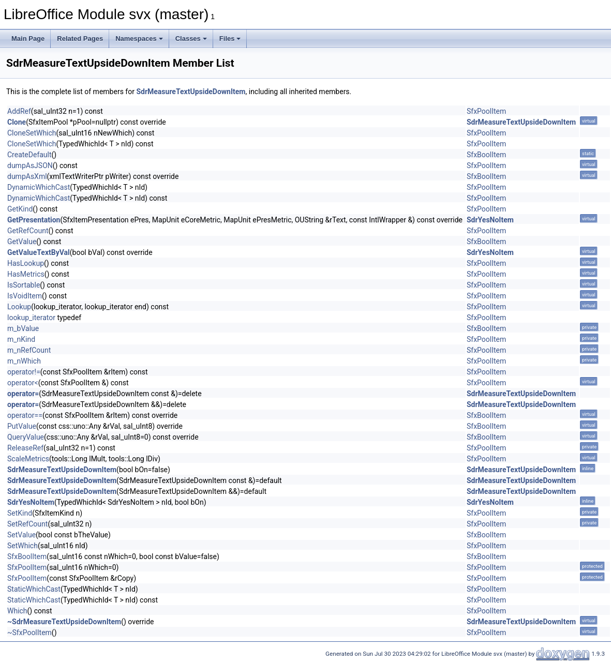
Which (17, 611)
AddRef (19, 111)
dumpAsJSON (30, 165)
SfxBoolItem (486, 155)
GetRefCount (28, 231)
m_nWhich (24, 361)
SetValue (21, 535)
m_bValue (23, 328)
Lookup (19, 307)
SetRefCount (27, 524)
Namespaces (139, 38)
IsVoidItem (24, 296)
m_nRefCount (29, 350)
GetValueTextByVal (38, 252)
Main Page (27, 38)
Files (230, 38)
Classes (191, 38)
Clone (16, 122)
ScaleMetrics (28, 459)
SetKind (19, 513)
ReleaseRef (25, 448)
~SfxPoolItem (29, 632)
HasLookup (25, 263)
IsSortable (23, 285)
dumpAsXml (27, 176)
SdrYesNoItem (490, 220)
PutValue (21, 426)
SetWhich (22, 545)
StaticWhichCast (34, 589)
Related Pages (80, 38)
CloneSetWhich (31, 133)
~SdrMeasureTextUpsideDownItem (64, 622)
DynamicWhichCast (38, 187)
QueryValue (25, 437)
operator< (22, 383)
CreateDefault (29, 155)
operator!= (23, 372)
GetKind (20, 209)
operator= (23, 393)
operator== (24, 415)
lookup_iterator (31, 317)
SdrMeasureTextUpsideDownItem (190, 91)
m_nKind (21, 339)
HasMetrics (25, 274)
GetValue (21, 241)
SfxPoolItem (486, 111)
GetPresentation (33, 220)
